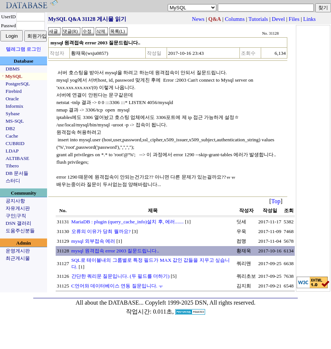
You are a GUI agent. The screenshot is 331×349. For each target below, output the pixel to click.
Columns (235, 19)
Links (309, 19)
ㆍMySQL (11, 76)
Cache (12, 136)
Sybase (13, 113)
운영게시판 (18, 251)
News (198, 19)
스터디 (13, 180)
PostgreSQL (18, 84)
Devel (278, 19)
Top (276, 201)
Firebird (14, 91)
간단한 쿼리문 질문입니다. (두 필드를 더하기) (120, 276)
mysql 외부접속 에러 (93, 241)
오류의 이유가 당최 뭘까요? (101, 231)
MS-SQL (15, 121)
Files (294, 19)
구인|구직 (16, 215)
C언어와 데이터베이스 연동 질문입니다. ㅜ (117, 286)
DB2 (10, 128)
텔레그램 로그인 (23, 49)
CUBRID (15, 143)
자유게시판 (18, 208)
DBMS (13, 69)
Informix (14, 106)
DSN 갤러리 (18, 223)
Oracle (12, 98)
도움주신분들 (20, 230)
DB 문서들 (17, 173)
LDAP (12, 151)
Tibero (12, 166)
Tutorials (258, 19)
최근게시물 (18, 258)
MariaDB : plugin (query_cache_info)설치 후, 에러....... (127, 221)
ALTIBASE (17, 158)
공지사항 (15, 201)
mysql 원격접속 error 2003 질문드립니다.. (115, 251)
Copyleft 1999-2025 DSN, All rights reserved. (200, 302)
